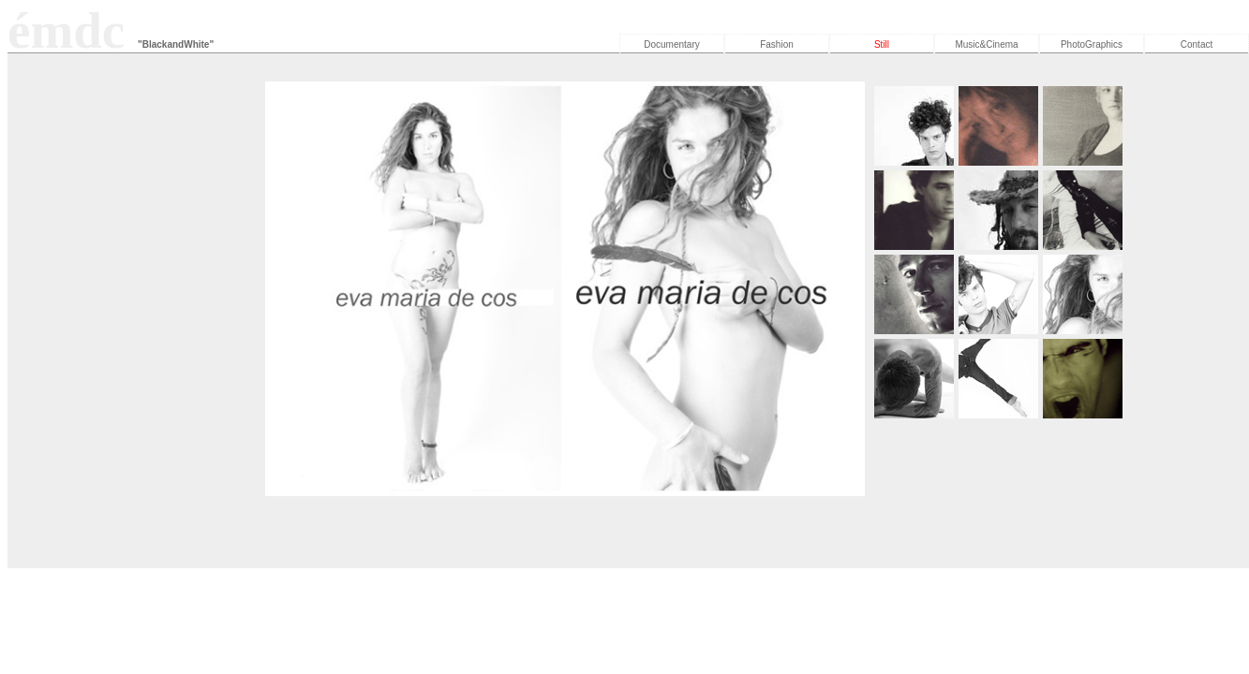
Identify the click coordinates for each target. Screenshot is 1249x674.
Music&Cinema (986, 44)
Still (881, 44)
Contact (1196, 44)
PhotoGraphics (1092, 44)
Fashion (777, 44)
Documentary (671, 44)
